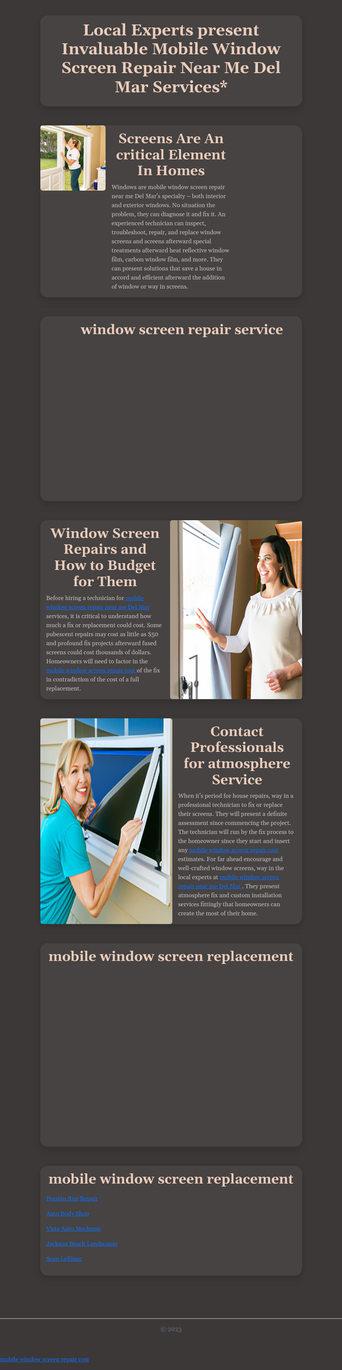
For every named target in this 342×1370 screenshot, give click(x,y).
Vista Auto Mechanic (73, 1229)
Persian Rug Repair (72, 1198)
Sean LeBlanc (64, 1259)
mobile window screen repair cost (91, 670)
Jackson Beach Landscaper (82, 1244)
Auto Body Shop (67, 1213)
